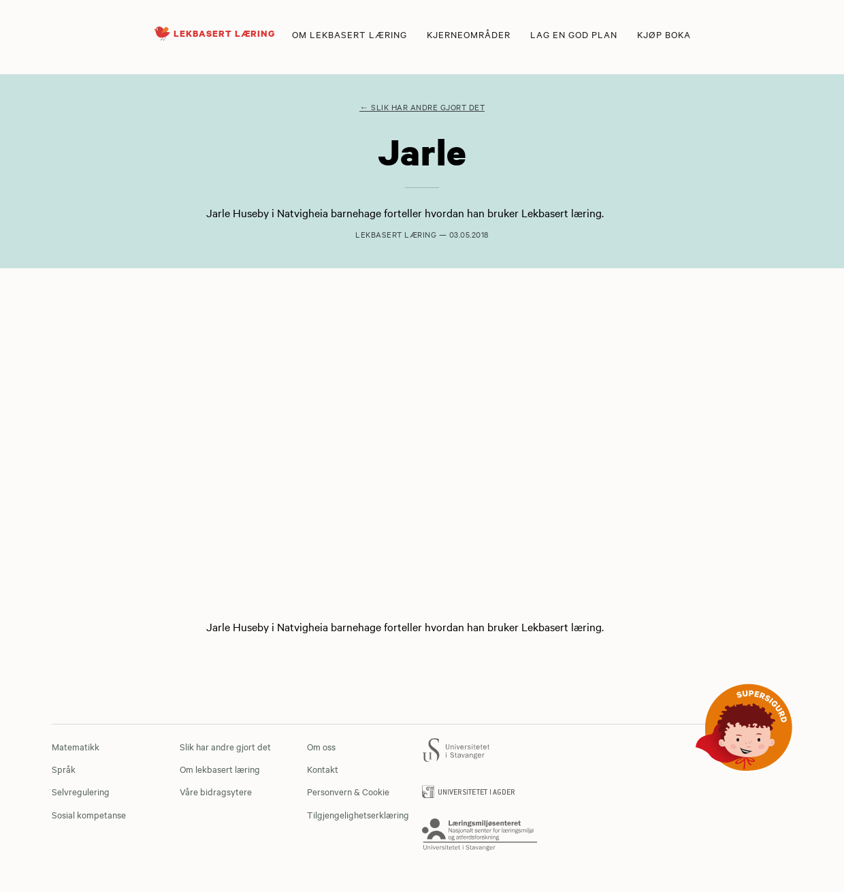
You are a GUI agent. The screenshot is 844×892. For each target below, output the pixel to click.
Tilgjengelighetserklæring (358, 814)
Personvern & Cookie (348, 791)
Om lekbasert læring (349, 34)
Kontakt (322, 769)
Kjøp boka (664, 34)
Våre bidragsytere (216, 791)
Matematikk (75, 746)
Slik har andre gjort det (225, 746)
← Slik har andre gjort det (422, 106)
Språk (64, 769)
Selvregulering (81, 791)
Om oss (321, 746)
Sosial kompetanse (89, 814)
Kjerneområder (468, 34)
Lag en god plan (573, 34)
